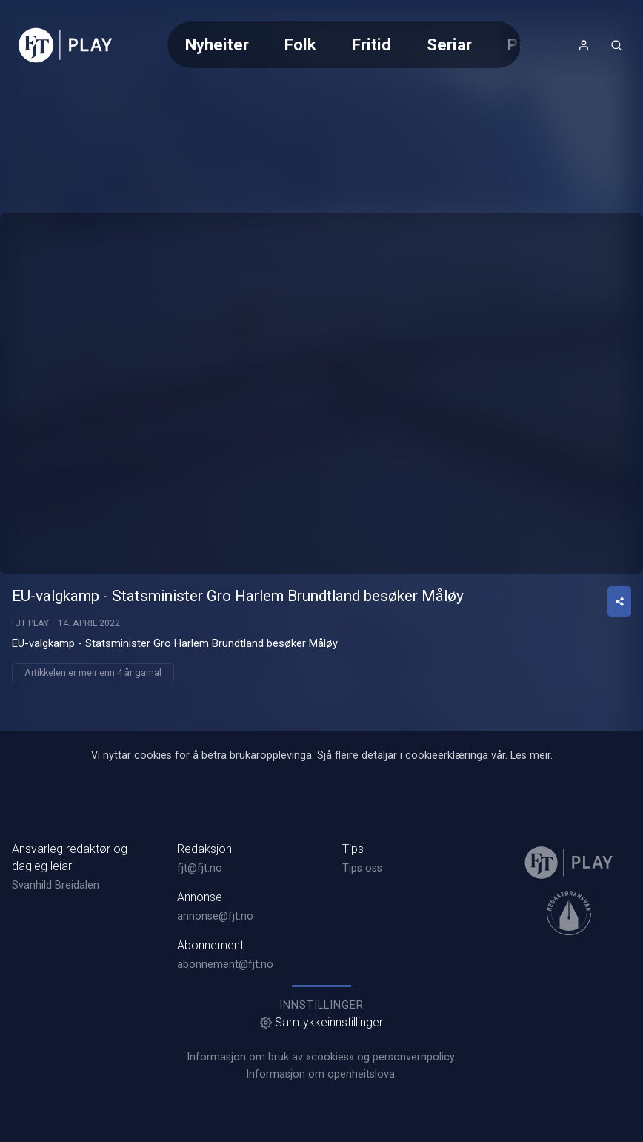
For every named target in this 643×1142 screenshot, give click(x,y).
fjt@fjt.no (199, 868)
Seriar (449, 44)
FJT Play (30, 623)
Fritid (371, 44)
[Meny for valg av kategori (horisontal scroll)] (344, 44)
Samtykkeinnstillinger (321, 1022)
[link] (65, 45)
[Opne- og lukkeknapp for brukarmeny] (584, 45)
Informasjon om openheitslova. (321, 1074)
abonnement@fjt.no (225, 964)
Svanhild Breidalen (55, 885)
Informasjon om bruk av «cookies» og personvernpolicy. (321, 1057)
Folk (300, 44)
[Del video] (619, 601)
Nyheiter (217, 44)
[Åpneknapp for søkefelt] (616, 45)
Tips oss (362, 868)
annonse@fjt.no (215, 916)
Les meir (530, 755)
